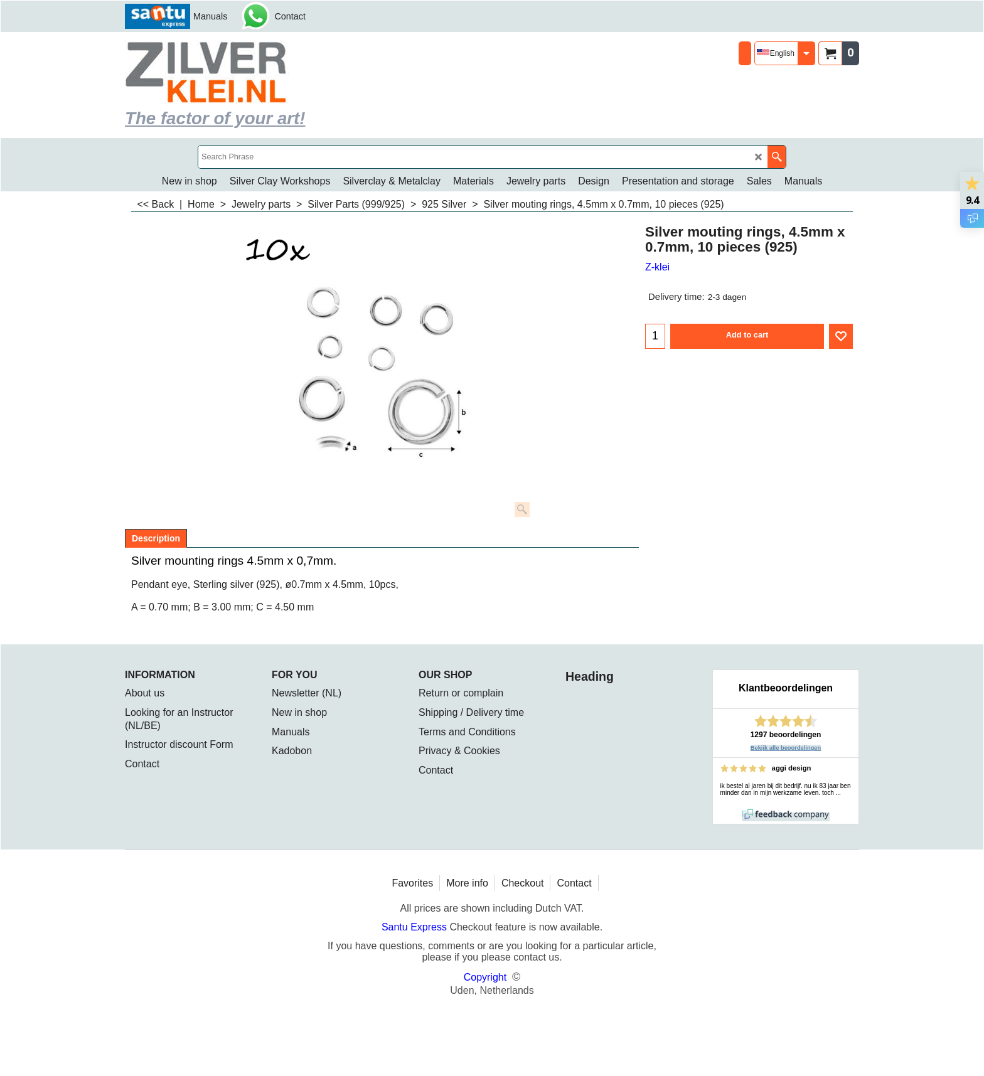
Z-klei (657, 267)
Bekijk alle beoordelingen (786, 748)
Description (156, 538)
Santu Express (416, 927)
